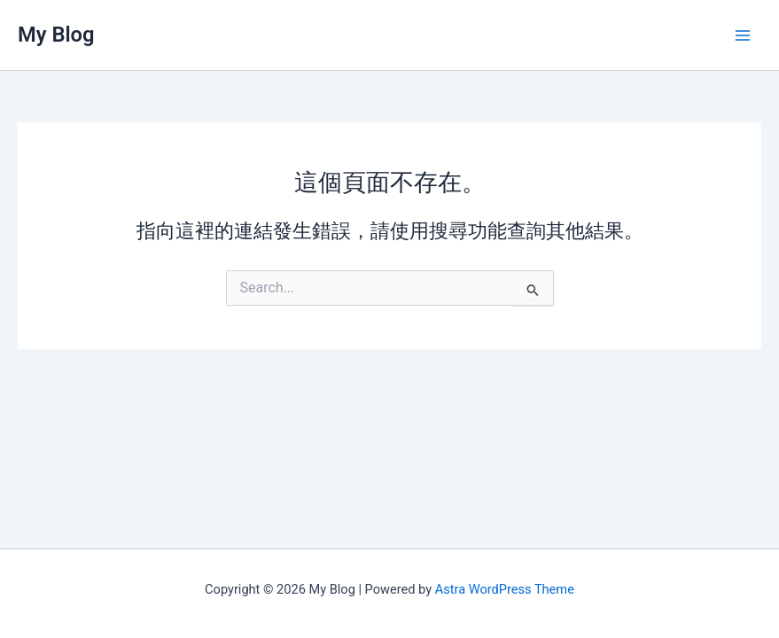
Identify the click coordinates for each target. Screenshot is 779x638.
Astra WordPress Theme (504, 589)
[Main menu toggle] (742, 35)
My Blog (56, 34)
